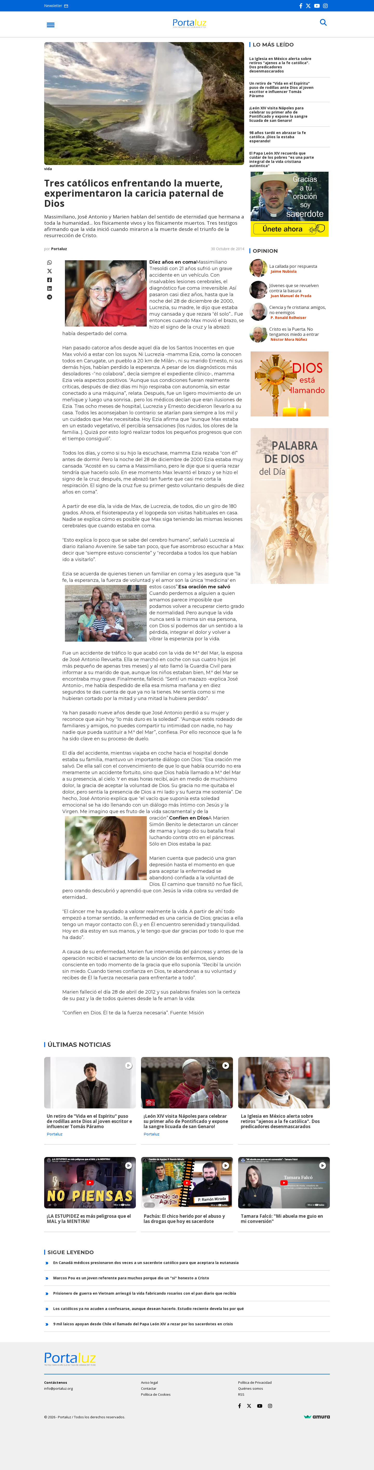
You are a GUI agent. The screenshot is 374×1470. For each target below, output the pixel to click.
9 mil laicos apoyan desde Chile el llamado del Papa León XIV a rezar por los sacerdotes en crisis (143, 1322)
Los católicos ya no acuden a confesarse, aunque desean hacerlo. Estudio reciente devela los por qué (148, 1306)
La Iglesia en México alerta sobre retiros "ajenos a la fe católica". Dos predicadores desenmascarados (280, 65)
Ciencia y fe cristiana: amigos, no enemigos (297, 309)
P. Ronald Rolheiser (288, 317)
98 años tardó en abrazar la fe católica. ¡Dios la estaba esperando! (277, 136)
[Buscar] (322, 24)
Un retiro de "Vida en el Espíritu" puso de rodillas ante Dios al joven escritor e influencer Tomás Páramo (281, 89)
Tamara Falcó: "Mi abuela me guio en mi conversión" (282, 1217)
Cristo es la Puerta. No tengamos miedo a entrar (294, 331)
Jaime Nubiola (284, 271)
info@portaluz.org (58, 1386)
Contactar (148, 1386)
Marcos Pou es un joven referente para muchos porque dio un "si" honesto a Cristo (131, 1276)
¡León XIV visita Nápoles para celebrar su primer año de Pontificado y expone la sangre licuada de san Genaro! (278, 114)
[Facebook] (302, 5)
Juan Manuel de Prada (291, 295)
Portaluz (59, 248)
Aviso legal (149, 1380)
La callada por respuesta (293, 266)
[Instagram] (326, 5)
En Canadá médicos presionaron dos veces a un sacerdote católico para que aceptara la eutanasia (146, 1260)
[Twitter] (309, 5)
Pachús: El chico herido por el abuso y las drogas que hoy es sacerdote (184, 1217)
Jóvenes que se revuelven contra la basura (294, 288)
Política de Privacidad (255, 1380)
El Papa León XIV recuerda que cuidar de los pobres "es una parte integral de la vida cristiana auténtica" (281, 159)
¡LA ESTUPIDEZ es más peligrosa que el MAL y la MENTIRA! (89, 1217)
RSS (241, 1392)
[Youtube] (318, 5)
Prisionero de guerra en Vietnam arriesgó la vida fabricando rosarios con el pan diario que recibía (144, 1291)
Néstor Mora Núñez (289, 339)
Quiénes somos (250, 1386)
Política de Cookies (156, 1392)
